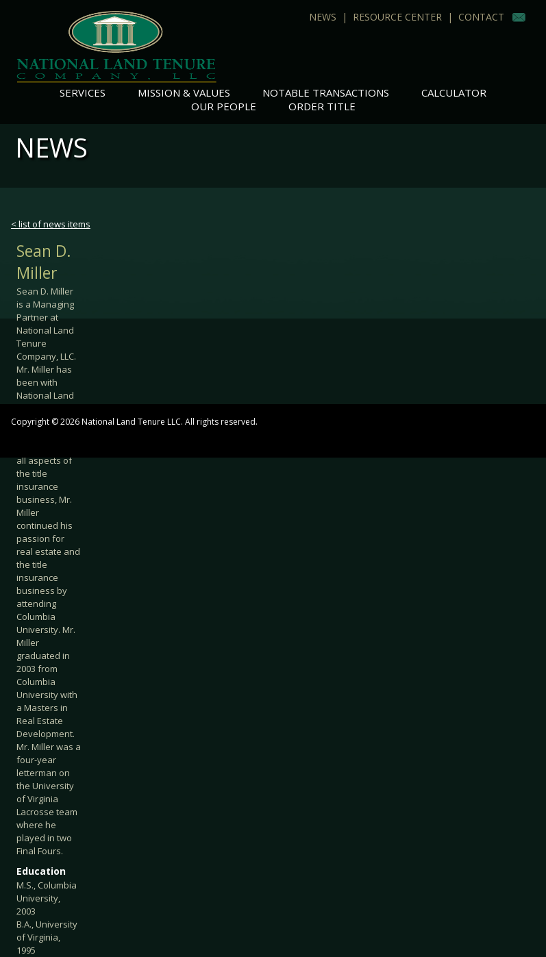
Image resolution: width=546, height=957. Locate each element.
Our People (223, 106)
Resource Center (397, 16)
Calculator (453, 92)
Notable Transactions (325, 92)
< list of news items (50, 224)
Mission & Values (184, 92)
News (322, 16)
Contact (481, 16)
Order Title (322, 106)
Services (83, 92)
